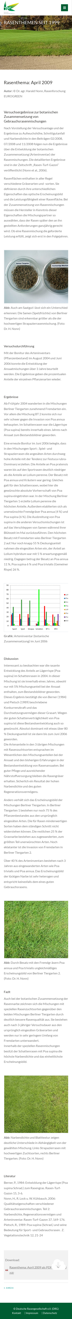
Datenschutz (50, 1313)
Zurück (10, 1288)
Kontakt (16, 1313)
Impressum (32, 1313)
